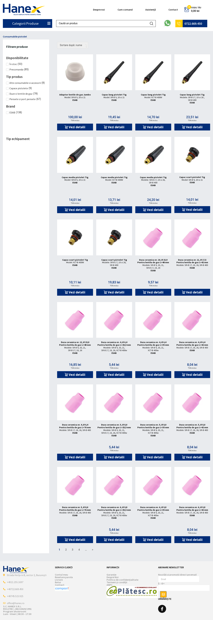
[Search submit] (151, 23)
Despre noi (99, 9)
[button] (75, 127)
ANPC (109, 584)
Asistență (150, 9)
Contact (173, 9)
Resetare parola (64, 577)
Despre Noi (113, 577)
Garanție (111, 574)
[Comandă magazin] (72, 45)
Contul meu (61, 574)
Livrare (59, 579)
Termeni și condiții (117, 582)
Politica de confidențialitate (122, 579)
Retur (58, 582)
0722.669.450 (193, 23)
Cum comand (125, 9)
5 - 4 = (161, 583)
